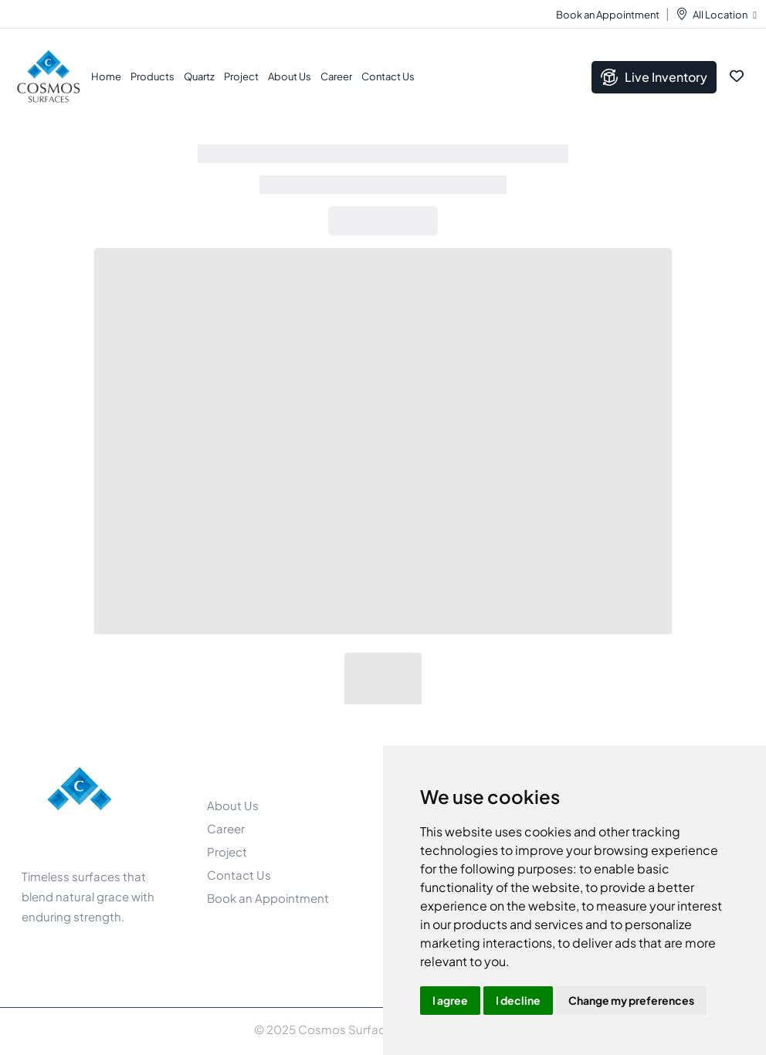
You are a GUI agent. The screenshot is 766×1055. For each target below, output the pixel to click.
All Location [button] (724, 14)
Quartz (199, 76)
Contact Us (388, 76)
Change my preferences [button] (631, 1000)
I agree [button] (450, 1000)
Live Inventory (654, 77)
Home (106, 76)
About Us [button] (289, 76)
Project (241, 76)
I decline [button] (518, 1000)
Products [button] (152, 76)
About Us (233, 805)
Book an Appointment (607, 14)
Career (336, 76)
